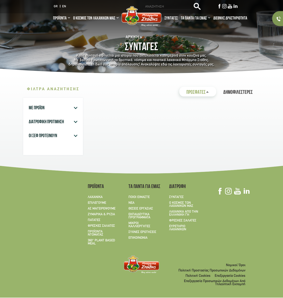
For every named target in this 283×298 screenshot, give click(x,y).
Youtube (230, 6)
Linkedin (235, 6)
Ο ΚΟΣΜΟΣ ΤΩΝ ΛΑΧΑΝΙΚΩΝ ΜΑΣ (94, 18)
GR (56, 6)
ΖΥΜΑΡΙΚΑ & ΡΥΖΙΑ (101, 214)
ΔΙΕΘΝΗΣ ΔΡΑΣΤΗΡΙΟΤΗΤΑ (230, 18)
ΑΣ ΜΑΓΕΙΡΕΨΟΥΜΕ (101, 208)
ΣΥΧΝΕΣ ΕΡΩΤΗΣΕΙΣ (142, 232)
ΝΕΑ (131, 202)
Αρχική (132, 37)
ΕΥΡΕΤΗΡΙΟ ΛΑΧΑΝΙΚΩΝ (177, 228)
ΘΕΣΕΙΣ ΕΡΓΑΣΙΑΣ (140, 208)
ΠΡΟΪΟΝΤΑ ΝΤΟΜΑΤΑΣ (95, 233)
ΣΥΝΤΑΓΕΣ (171, 18)
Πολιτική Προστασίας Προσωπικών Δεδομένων (211, 270)
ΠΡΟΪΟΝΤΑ (60, 18)
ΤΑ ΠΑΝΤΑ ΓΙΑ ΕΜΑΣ (194, 18)
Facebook (219, 6)
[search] (166, 6)
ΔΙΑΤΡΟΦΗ (177, 187)
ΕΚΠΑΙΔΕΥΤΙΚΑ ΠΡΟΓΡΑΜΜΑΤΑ (139, 216)
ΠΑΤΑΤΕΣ (94, 220)
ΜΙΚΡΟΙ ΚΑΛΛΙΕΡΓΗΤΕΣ (139, 225)
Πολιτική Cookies (197, 275)
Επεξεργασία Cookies (230, 275)
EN (64, 6)
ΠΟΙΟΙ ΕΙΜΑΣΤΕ (139, 197)
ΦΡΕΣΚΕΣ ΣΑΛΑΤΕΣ (101, 225)
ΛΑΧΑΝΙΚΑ (95, 197)
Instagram (224, 6)
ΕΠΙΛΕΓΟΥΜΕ (97, 202)
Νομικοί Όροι (235, 265)
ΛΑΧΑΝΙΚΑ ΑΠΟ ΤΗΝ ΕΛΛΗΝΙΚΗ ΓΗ (183, 213)
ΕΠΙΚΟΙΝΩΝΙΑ (137, 237)
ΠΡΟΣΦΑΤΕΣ (201, 93)
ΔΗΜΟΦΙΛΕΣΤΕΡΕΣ (238, 92)
